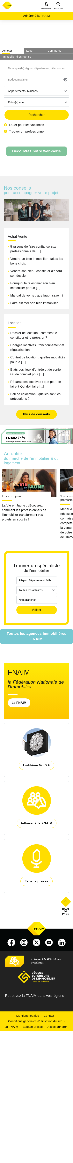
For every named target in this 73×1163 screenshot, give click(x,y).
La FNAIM (19, 702)
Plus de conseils (36, 414)
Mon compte (46, 9)
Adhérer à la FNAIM (36, 15)
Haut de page (66, 911)
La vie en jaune (12, 496)
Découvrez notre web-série (36, 151)
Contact (49, 1015)
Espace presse (33, 1026)
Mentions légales (27, 1015)
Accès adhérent (58, 1026)
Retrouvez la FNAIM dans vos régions (34, 996)
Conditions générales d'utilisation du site (35, 1021)
